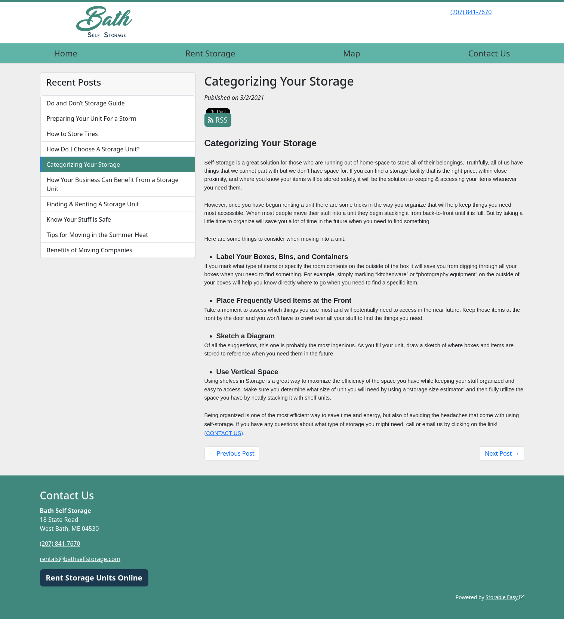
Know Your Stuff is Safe (79, 219)
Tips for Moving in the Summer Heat (97, 235)
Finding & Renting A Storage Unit (93, 204)
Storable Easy (504, 596)
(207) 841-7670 (470, 12)
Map (351, 53)
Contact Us (489, 53)
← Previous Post (232, 453)
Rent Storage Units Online (94, 577)
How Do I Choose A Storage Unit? (93, 149)
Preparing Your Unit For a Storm (91, 118)
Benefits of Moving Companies (89, 250)
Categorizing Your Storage (83, 164)
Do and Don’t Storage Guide (86, 103)
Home (65, 53)
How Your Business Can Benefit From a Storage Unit (113, 184)
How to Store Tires (72, 134)
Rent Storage (210, 53)
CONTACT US (223, 433)
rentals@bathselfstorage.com (81, 558)
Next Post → (502, 453)
